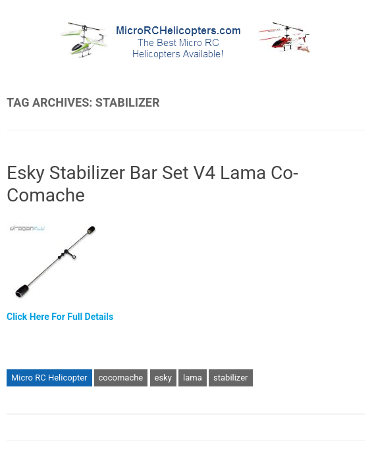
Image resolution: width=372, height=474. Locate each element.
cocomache (121, 377)
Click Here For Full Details (60, 316)
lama (192, 377)
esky (163, 377)
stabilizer (230, 377)
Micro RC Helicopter (49, 377)
